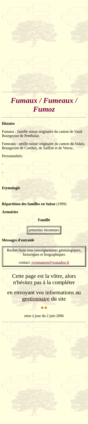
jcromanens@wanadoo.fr (50, 262)
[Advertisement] (44, 46)
